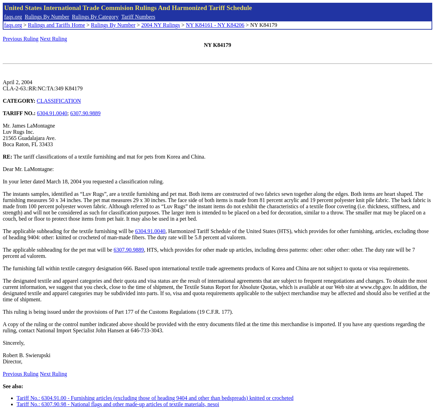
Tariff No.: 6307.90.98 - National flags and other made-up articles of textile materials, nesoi (118, 404)
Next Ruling (53, 39)
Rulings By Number (47, 17)
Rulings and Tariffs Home (56, 25)
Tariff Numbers (138, 17)
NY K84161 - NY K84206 (215, 25)
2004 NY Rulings (160, 25)
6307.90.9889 (85, 113)
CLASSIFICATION (59, 101)
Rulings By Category (95, 17)
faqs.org (13, 17)
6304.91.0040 (52, 113)
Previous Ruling (21, 39)
